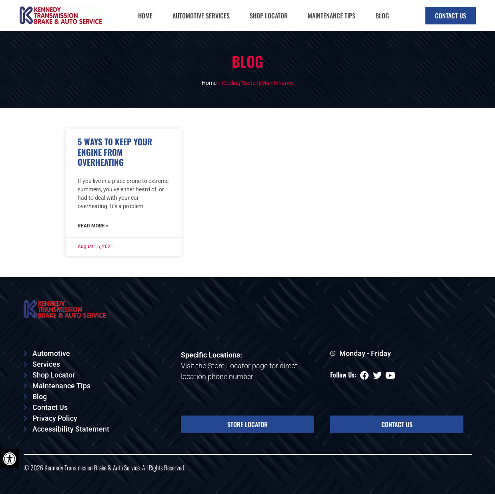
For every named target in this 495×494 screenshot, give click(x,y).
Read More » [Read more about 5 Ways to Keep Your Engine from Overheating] (93, 226)
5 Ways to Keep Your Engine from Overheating (115, 151)
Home (145, 15)
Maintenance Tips (331, 15)
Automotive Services (201, 15)
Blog (382, 15)
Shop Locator (269, 15)
